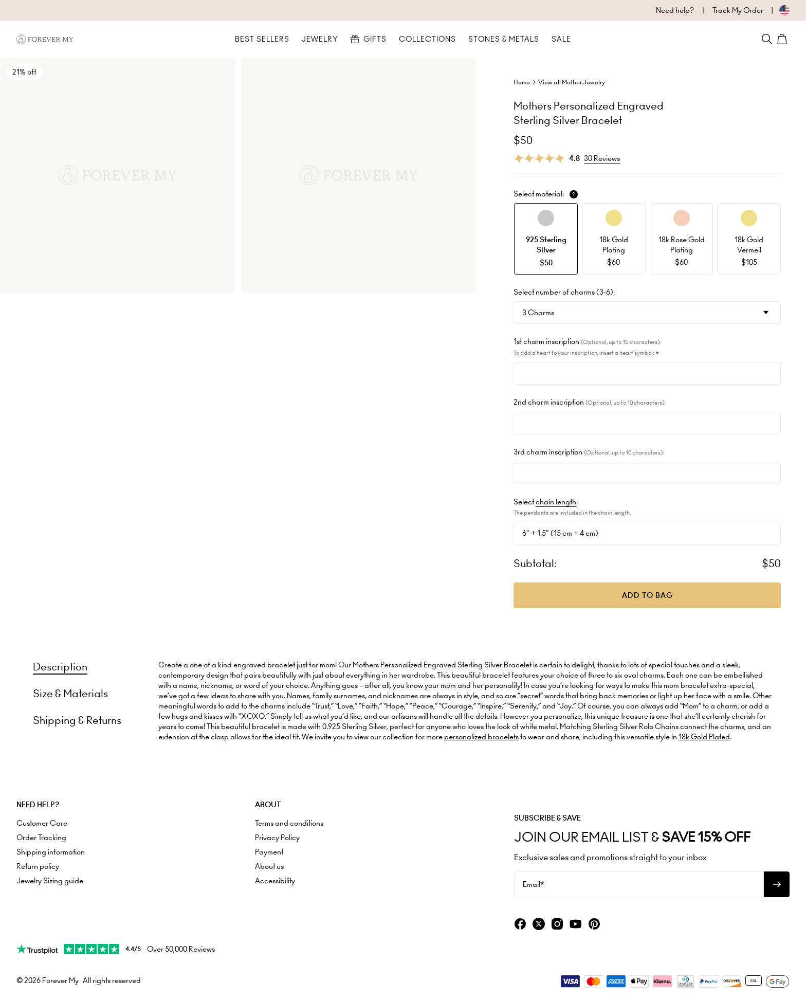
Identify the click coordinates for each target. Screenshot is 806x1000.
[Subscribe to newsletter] (777, 884)
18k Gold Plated (704, 736)
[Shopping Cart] (783, 39)
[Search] (767, 39)
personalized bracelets (481, 736)
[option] (546, 239)
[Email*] (639, 884)
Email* (533, 884)
